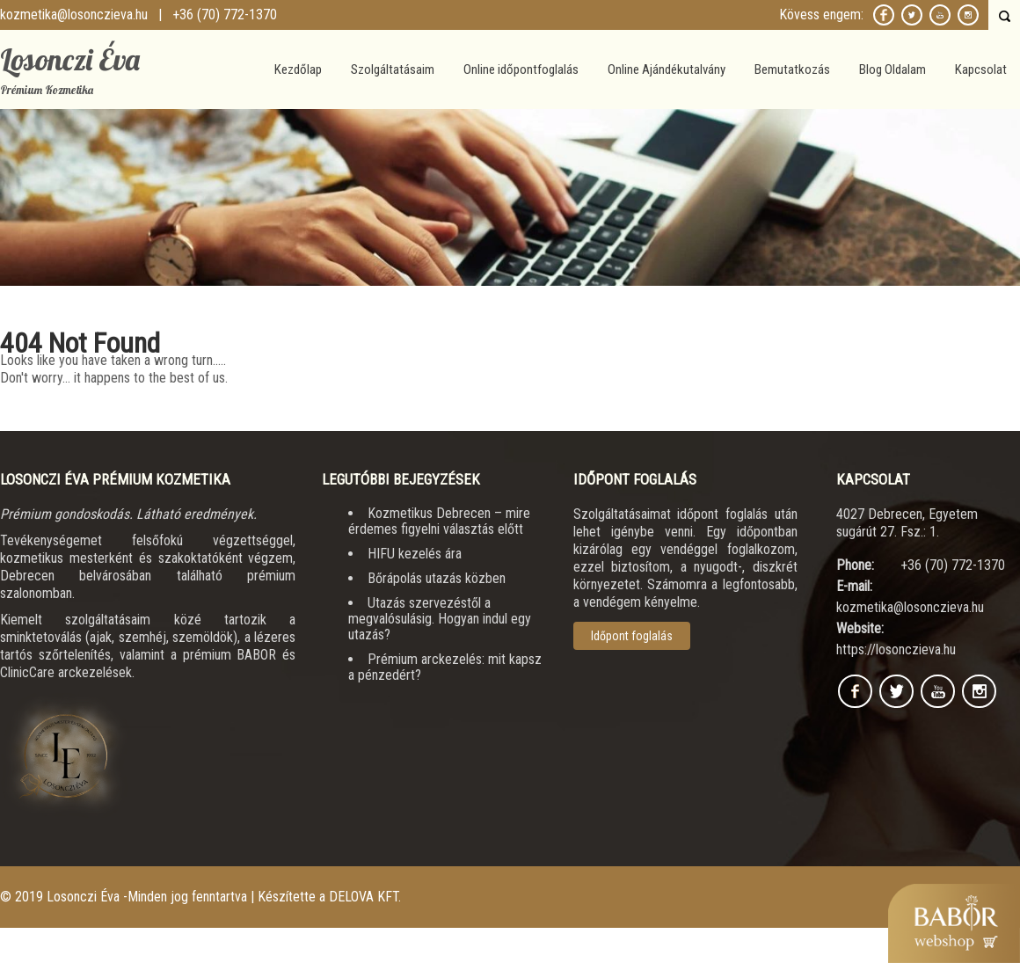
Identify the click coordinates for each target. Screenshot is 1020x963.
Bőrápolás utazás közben (437, 578)
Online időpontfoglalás (521, 69)
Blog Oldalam (892, 69)
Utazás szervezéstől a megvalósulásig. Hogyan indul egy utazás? (439, 619)
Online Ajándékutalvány (666, 69)
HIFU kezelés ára (415, 553)
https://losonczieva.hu (896, 649)
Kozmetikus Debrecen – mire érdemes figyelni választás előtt (439, 521)
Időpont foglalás (632, 636)
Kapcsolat (981, 69)
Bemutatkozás (792, 69)
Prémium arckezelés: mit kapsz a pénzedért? (445, 667)
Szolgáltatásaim (392, 69)
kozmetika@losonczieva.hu (74, 14)
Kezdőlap (298, 69)
